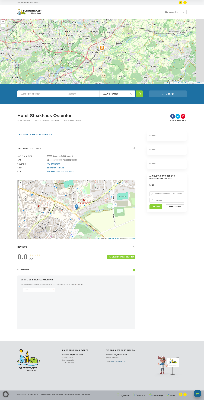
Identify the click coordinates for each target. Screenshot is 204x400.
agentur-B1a (34, 394)
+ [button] (3, 21)
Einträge (36, 121)
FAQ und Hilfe (123, 396)
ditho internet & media (73, 394)
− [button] (3, 25)
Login (151, 185)
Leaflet (167, 83)
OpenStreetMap (183, 83)
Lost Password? (175, 207)
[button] (184, 12)
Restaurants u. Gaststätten (51, 121)
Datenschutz (139, 396)
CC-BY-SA (200, 83)
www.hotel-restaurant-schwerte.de (61, 172)
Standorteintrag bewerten (34, 134)
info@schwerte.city (118, 361)
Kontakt (171, 396)
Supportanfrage (156, 396)
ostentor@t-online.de (55, 168)
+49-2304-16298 (53, 164)
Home (28, 121)
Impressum (86, 394)
